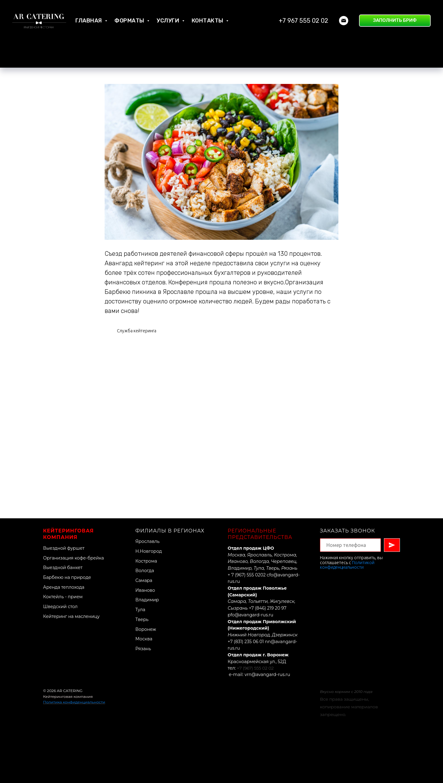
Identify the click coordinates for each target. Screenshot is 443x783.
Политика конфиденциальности (74, 702)
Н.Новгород (148, 551)
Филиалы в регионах (170, 531)
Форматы (130, 20)
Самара (143, 580)
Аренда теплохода (63, 587)
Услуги (169, 20)
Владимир (147, 600)
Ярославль (147, 541)
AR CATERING (69, 690)
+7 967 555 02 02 (303, 20)
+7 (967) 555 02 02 (255, 668)
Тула (140, 609)
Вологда (144, 570)
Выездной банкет (62, 567)
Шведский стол (60, 606)
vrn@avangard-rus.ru (267, 674)
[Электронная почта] (343, 20)
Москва (143, 639)
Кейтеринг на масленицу (71, 616)
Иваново (145, 590)
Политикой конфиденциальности (347, 565)
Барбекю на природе (67, 577)
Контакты (208, 20)
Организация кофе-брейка (73, 558)
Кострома (146, 561)
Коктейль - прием (63, 596)
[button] (395, 20)
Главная (89, 20)
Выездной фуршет (64, 548)
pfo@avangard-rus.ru (250, 615)
